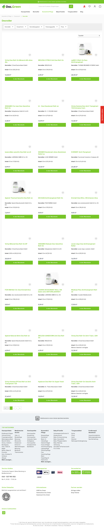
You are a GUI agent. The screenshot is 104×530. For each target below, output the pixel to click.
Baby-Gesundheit (59, 439)
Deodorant (44, 437)
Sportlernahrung (93, 439)
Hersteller (9, 27)
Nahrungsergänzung (94, 437)
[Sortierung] (89, 35)
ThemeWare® (67, 525)
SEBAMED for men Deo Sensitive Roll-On (17, 107)
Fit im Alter (57, 448)
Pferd (73, 435)
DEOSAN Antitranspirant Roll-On (50, 198)
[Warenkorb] (100, 6)
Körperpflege (45, 435)
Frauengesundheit (7, 437)
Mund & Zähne (6, 441)
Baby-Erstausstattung (60, 437)
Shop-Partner (75, 492)
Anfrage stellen (75, 490)
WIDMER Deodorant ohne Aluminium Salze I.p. (52, 153)
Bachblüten (30, 446)
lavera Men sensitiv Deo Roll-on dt (18, 152)
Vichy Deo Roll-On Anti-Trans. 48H (84, 336)
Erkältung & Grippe (7, 433)
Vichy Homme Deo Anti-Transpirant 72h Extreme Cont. (84, 107)
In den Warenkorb (18, 79)
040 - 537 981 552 (9, 477)
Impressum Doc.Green (43, 495)
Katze (73, 433)
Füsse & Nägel (45, 444)
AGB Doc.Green (41, 490)
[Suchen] (71, 6)
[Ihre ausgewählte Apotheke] (84, 6)
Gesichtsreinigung (46, 446)
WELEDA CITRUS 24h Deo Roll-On (51, 60)
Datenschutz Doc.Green (43, 492)
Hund (72, 437)
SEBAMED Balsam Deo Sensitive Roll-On (50, 245)
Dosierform (21, 27)
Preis (64, 27)
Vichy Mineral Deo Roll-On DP (16, 244)
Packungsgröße (52, 27)
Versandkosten (48, 522)
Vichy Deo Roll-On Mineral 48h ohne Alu (18, 61)
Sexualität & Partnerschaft (61, 446)
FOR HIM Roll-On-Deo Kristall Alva (18, 290)
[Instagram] (4, 513)
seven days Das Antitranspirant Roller (83, 245)
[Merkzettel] (89, 6)
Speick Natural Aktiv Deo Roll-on (17, 336)
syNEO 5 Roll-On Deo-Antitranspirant (79, 61)
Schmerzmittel (6, 435)
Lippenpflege (45, 448)
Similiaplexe (30, 441)
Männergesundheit (7, 439)
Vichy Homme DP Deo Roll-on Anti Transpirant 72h (18, 382)
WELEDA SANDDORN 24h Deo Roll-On (51, 337)
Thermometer (19, 452)
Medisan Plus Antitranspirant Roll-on (84, 291)
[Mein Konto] (95, 6)
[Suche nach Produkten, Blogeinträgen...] (49, 6)
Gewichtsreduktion (94, 435)
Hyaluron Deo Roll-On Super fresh (51, 382)
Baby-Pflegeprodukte (60, 441)
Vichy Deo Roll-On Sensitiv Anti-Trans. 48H (83, 382)
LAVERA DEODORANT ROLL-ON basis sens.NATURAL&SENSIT (50, 291)
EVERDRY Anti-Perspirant (81, 152)
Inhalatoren (18, 443)
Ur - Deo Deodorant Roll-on (48, 106)
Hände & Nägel (45, 443)
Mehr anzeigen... (7, 460)
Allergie (4, 458)
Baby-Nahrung (58, 443)
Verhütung (57, 444)
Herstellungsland (36, 27)
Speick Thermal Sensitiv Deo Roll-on (19, 198)
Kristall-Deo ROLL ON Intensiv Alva (84, 198)
